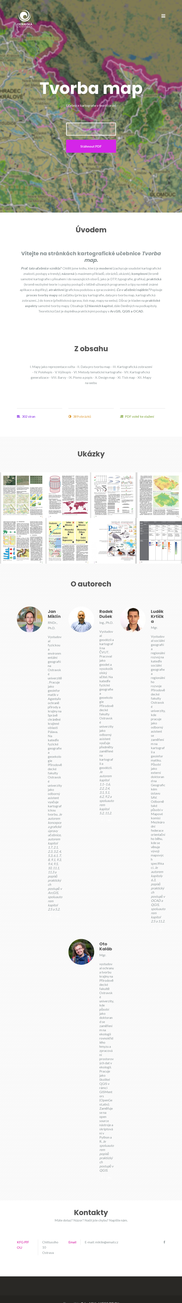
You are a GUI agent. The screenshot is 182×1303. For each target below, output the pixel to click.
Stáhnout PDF (91, 146)
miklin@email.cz (106, 1242)
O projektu (91, 129)
